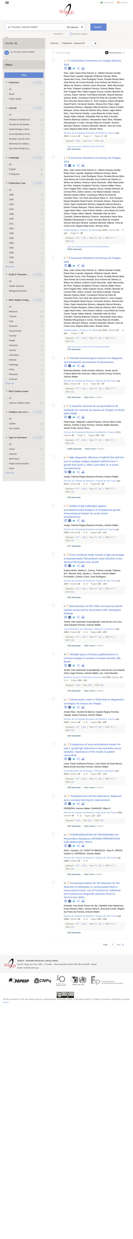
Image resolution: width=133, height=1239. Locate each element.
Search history (80, 34)
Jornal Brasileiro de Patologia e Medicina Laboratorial (20, 134)
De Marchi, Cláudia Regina (97, 712)
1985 (11, 233)
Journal (13, 108)
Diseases (13, 326)
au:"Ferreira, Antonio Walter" (35, 27)
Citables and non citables (20, 412)
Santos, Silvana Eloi (97, 104)
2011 (11, 223)
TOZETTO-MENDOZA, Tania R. (98, 850)
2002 (11, 262)
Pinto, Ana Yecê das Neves (86, 198)
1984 (11, 228)
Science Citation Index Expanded (20, 403)
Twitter (73, 68)
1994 (11, 204)
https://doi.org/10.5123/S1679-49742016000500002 (88, 347)
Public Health (15, 99)
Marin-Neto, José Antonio (82, 210)
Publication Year (17, 183)
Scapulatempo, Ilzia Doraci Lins (101, 622)
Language (14, 157)
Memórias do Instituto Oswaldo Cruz (20, 144)
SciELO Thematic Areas (20, 274)
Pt (78, 238)
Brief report (14, 459)
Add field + (59, 34)
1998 (11, 257)
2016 (11, 209)
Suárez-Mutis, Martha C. (75, 570)
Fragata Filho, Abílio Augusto (82, 91)
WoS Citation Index (19, 391)
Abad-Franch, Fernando (75, 104)
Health (12, 340)
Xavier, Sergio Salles (74, 213)
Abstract (13, 454)
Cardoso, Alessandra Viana (94, 119)
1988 (11, 195)
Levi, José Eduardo (108, 673)
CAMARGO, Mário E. (101, 808)
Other (11, 468)
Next (123, 946)
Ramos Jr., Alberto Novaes (100, 73)
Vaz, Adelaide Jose (103, 905)
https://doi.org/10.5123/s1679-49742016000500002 (88, 247)
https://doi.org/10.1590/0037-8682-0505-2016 (85, 146)
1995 (11, 252)
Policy (12, 369)
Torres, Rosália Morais (108, 79)
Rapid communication (19, 463)
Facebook (69, 68)
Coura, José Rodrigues (85, 79)
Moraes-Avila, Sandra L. (80, 573)
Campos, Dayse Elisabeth (111, 101)
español (124, 2)
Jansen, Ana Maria (88, 95)
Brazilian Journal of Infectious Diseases (20, 139)
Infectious (13, 345)
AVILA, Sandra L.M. (73, 850)
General (12, 336)
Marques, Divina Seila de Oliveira (80, 110)
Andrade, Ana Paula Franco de (79, 905)
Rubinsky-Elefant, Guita (75, 370)
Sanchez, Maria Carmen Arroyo (97, 373)
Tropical (12, 316)
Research (13, 374)
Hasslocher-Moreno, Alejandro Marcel (82, 107)
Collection (14, 82)
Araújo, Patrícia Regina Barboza (79, 477)
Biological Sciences (18, 291)
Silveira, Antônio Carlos (85, 85)
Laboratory (14, 355)
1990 (11, 199)
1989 (11, 243)
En (78, 141)
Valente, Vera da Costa (110, 126)
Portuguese (14, 174)
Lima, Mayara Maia (73, 129)
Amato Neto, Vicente (74, 712)
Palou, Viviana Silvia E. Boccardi (93, 909)
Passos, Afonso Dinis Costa (107, 422)
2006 (11, 219)
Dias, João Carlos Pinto (75, 73)
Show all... (10, 266)
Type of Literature (18, 437)
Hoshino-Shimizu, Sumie (99, 370)
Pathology (13, 364)
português (109, 2)
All (10, 89)
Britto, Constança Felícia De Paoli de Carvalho (94, 98)
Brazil (11, 94)
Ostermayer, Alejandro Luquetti (79, 422)
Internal (12, 350)
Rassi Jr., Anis (91, 101)
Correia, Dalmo (71, 95)
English (12, 169)
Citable (12, 423)
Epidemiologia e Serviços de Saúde (20, 129)
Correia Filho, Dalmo (74, 192)
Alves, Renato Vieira (93, 129)
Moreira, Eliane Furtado (112, 107)
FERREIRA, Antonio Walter (77, 808)
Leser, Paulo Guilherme (75, 763)
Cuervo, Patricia (96, 570)
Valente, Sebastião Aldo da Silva (93, 116)
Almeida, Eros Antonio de (98, 82)
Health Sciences (16, 286)
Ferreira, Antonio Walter (103, 88)
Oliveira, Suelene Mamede (85, 126)
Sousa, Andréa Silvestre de (110, 91)
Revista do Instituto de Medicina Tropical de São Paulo (20, 119)
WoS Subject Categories (20, 300)
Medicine (13, 311)
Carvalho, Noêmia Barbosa (77, 216)
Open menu (8, 2)
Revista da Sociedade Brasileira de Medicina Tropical (20, 124)
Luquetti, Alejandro (84, 76)
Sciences (13, 379)
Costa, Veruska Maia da (90, 123)
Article (12, 449)
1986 (11, 238)
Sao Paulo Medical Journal (20, 148)
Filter (23, 75)
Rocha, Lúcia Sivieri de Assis (101, 763)
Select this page (63, 53)
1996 (11, 214)
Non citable (14, 428)
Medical (12, 360)
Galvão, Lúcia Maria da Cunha (97, 113)
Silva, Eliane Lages (106, 110)
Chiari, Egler (113, 104)
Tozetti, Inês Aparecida (75, 622)
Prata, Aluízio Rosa (80, 428)
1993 (11, 248)
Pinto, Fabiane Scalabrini (79, 88)
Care (11, 321)
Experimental (15, 331)
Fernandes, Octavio (73, 576)
